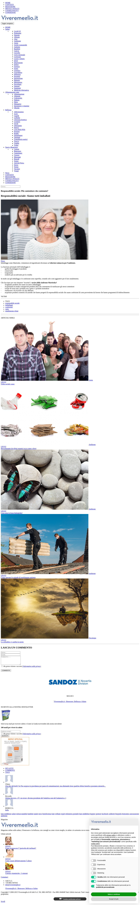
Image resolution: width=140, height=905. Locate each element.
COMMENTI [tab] (10, 772)
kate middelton (84, 815)
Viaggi (16, 171)
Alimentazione (19, 94)
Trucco (16, 141)
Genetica (17, 70)
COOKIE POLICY (12, 10)
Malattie (17, 80)
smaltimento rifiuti (11, 311)
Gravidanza (18, 72)
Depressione (18, 63)
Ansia (16, 43)
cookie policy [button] (95, 844)
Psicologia (17, 84)
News (7, 173)
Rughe (16, 133)
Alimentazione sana (12, 92)
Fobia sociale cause (7, 384)
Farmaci (17, 67)
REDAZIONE (10, 7)
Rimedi (16, 159)
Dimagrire (17, 104)
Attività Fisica (19, 163)
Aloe (15, 39)
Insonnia (17, 76)
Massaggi (17, 157)
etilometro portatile (72, 815)
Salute (7, 29)
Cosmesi (17, 122)
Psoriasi (17, 131)
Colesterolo (18, 98)
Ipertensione (18, 78)
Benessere (17, 151)
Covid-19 (17, 31)
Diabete (16, 100)
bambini (30, 815)
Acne (16, 114)
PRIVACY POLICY (12, 9)
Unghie (16, 143)
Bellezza (8, 110)
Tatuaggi (17, 137)
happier (92, 815)
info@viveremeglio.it (12, 886)
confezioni (9, 307)
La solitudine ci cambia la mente (12, 642)
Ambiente (17, 41)
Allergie (17, 37)
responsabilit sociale (12, 303)
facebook (105, 815)
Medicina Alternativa (21, 90)
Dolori (16, 65)
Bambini (17, 49)
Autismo (17, 47)
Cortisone (17, 57)
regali (63, 815)
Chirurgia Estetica (20, 120)
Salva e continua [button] (114, 894)
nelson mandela (21, 815)
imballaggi (9, 305)
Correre (16, 155)
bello (7, 812)
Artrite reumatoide (20, 45)
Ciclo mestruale (19, 55)
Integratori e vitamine (21, 106)
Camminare (18, 153)
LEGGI (3, 382)
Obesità (16, 108)
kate (53, 815)
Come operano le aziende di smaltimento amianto (18, 577)
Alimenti (17, 96)
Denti (16, 61)
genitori (98, 815)
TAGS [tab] (7, 774)
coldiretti (111, 815)
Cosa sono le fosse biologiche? (11, 513)
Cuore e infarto (19, 59)
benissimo (125, 815)
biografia (118, 815)
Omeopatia (18, 126)
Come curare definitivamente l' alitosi (18, 862)
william (57, 815)
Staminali (17, 88)
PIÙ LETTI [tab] (9, 770)
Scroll (3, 903)
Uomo (16, 145)
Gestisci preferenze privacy (70, 901)
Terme (16, 167)
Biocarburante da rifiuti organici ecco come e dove (18, 448)
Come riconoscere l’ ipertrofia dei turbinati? (20, 850)
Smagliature (18, 135)
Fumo (16, 68)
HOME (7, 3)
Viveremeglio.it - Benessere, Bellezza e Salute (70, 703)
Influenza (17, 74)
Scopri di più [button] (113, 899)
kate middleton (6, 815)
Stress (16, 165)
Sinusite (17, 35)
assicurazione (134, 815)
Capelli (16, 116)
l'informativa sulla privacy (31, 668)
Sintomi (17, 86)
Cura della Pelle (19, 129)
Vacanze (17, 169)
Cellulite (17, 118)
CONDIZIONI (10, 12)
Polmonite (17, 33)
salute (14, 815)
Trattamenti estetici (20, 139)
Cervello (17, 53)
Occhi (16, 124)
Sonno (16, 161)
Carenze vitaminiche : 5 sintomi (16, 875)
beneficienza (46, 815)
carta (7, 309)
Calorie (16, 149)
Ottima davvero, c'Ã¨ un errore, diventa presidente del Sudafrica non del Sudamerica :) (35, 800)
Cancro (16, 51)
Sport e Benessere (11, 147)
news (40, 815)
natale (36, 815)
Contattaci (4, 879)
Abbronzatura (19, 112)
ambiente (4, 817)
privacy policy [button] (111, 835)
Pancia (16, 128)
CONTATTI (9, 5)
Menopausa (18, 82)
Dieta (16, 102)
